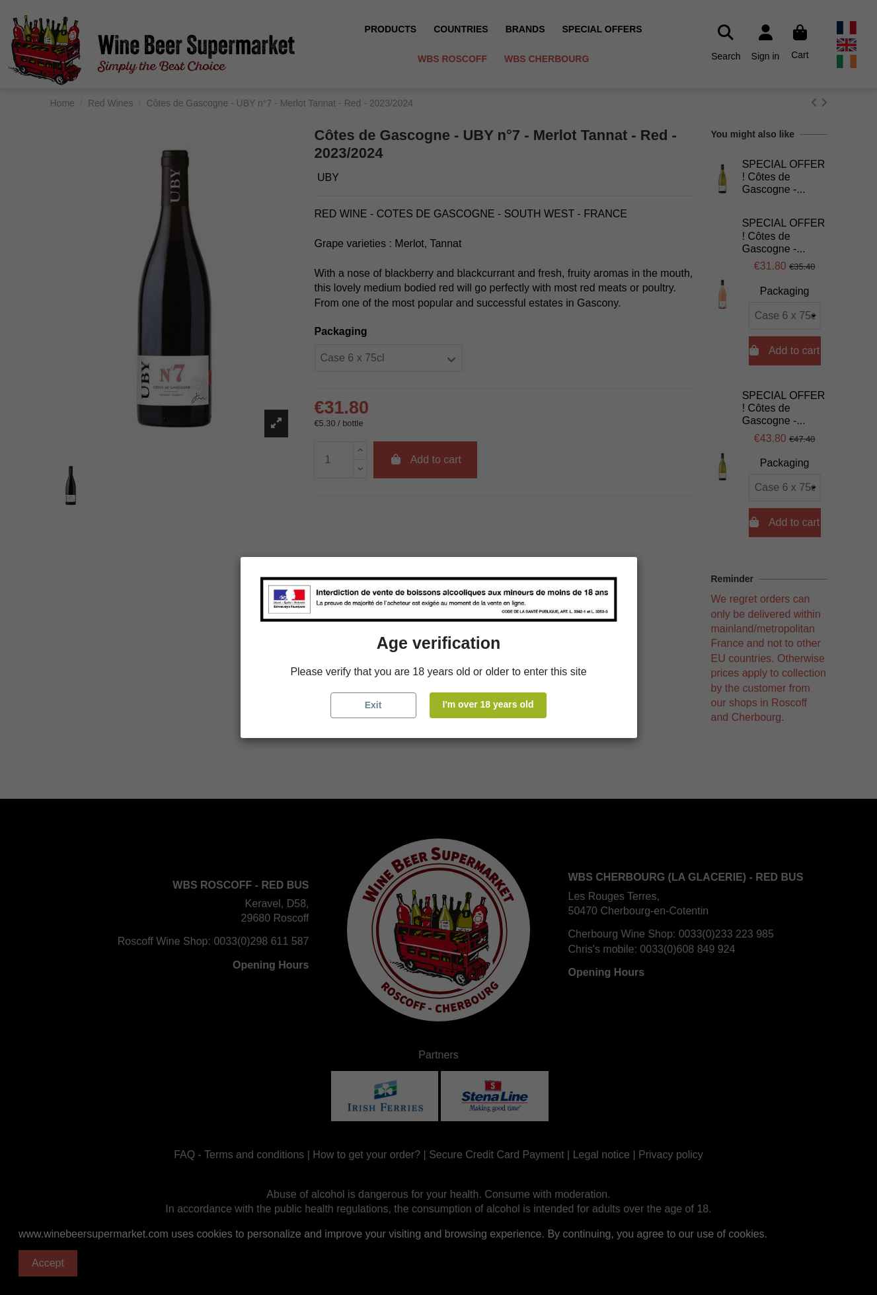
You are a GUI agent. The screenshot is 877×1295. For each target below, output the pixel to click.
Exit (373, 705)
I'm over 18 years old (488, 704)
